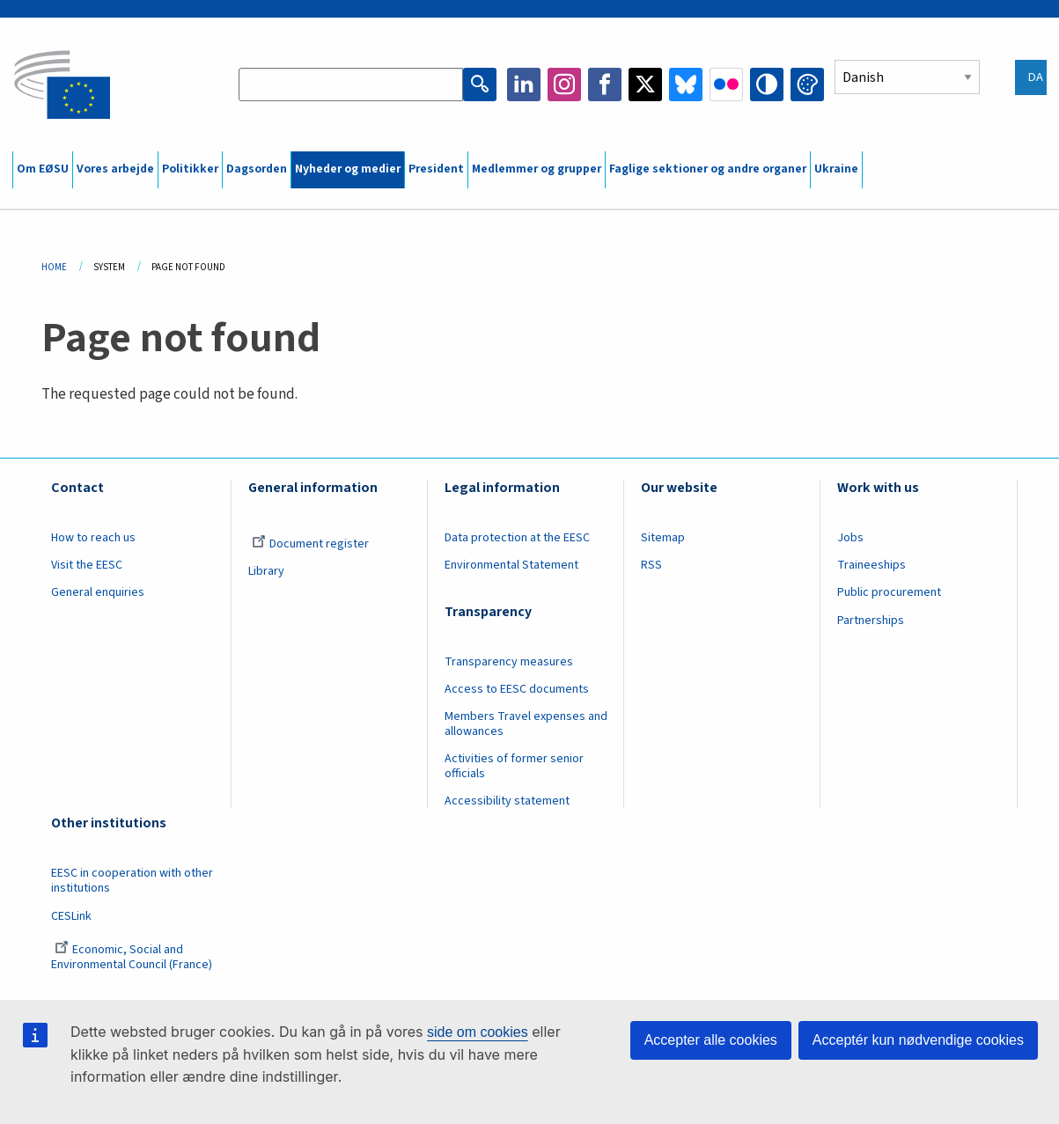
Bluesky (685, 84)
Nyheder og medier (348, 169)
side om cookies (477, 1032)
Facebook (604, 84)
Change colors (807, 84)
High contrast (766, 84)
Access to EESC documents (517, 689)
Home (54, 267)
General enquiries (97, 592)
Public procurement (889, 592)
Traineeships (871, 565)
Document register (310, 544)
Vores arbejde (115, 169)
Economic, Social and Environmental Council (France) (133, 957)
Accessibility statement (507, 801)
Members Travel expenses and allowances (526, 724)
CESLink (71, 916)
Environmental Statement (511, 565)
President (436, 169)
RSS (651, 565)
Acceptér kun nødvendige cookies (918, 1039)
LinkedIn (524, 84)
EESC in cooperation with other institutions (132, 880)
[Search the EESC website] (351, 84)
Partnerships (870, 620)
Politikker (190, 169)
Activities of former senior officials (514, 766)
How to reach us (93, 538)
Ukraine (836, 169)
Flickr (726, 84)
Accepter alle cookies (710, 1039)
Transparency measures (509, 662)
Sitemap (663, 538)
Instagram (564, 84)
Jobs (850, 538)
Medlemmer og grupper (536, 169)
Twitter (645, 84)
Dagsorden (256, 169)
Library (266, 571)
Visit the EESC (86, 565)
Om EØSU (43, 169)
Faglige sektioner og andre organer (707, 169)
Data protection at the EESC (517, 538)
